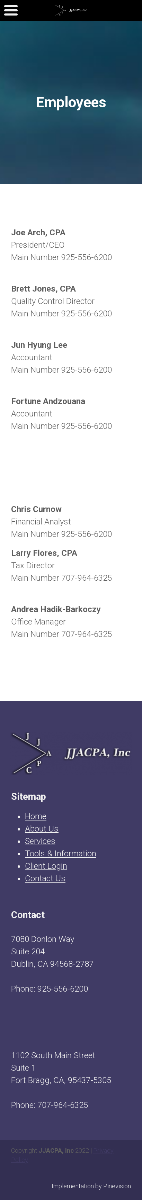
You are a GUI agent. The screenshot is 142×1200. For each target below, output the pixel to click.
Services (40, 841)
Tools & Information (60, 853)
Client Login (46, 866)
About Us (42, 829)
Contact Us (45, 878)
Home (35, 816)
